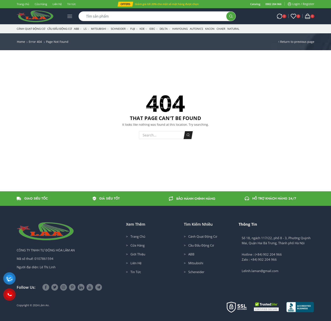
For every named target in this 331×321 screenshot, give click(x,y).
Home (21, 42)
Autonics (196, 29)
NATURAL (233, 29)
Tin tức (71, 4)
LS (86, 29)
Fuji (134, 29)
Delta (165, 29)
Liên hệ (57, 4)
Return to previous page (297, 42)
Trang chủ (23, 4)
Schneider (119, 29)
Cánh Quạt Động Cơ (31, 29)
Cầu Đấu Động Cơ (59, 29)
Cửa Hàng (41, 4)
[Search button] (231, 16)
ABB (77, 29)
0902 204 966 (273, 4)
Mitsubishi (100, 29)
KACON (209, 29)
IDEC (153, 29)
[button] (125, 4)
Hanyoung (180, 29)
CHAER (221, 29)
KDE (143, 29)
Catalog (255, 4)
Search (188, 135)
